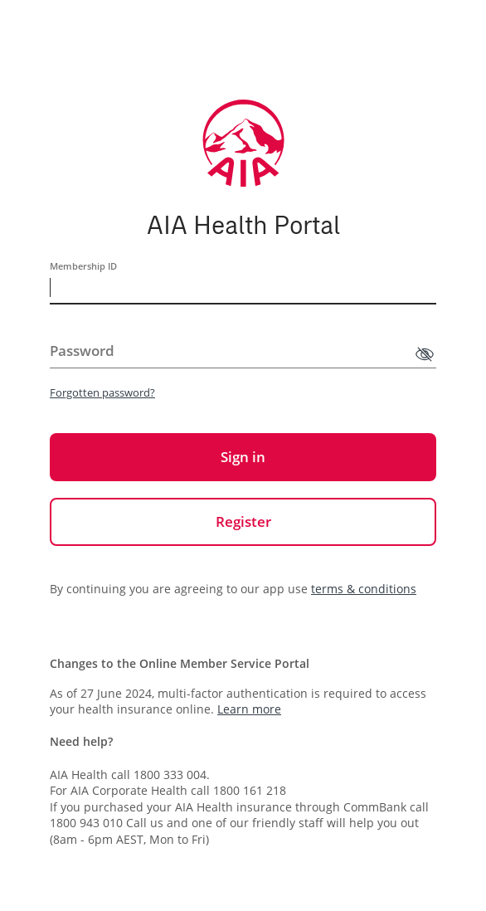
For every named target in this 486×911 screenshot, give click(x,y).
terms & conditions (363, 589)
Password (82, 350)
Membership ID (83, 266)
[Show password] (424, 354)
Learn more (249, 709)
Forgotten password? (102, 392)
